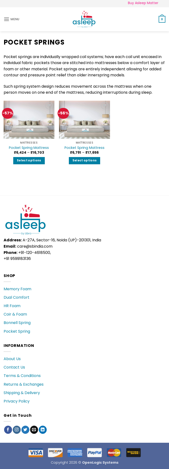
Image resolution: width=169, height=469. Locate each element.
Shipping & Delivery (22, 393)
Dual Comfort (16, 297)
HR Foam (12, 306)
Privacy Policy (17, 401)
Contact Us (14, 367)
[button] (12, 19)
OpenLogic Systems (100, 462)
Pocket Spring (17, 331)
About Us (12, 359)
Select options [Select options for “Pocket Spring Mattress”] (29, 160)
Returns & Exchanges (24, 384)
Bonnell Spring (17, 322)
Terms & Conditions (22, 375)
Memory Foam (17, 289)
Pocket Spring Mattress (29, 147)
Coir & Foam (15, 314)
